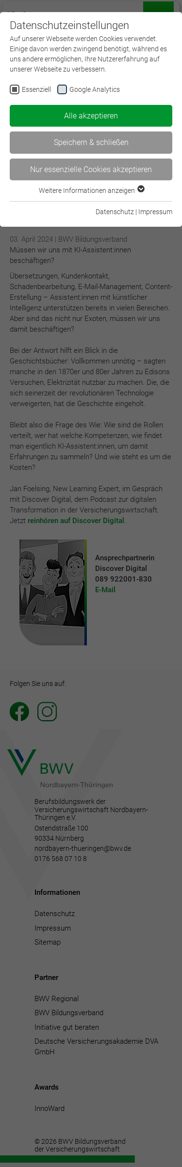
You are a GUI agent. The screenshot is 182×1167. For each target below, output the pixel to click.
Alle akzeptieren (91, 115)
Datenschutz (115, 212)
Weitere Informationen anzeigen (91, 190)
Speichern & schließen (91, 142)
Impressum (155, 212)
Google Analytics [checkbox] (94, 89)
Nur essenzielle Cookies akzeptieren (91, 169)
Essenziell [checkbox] (36, 89)
